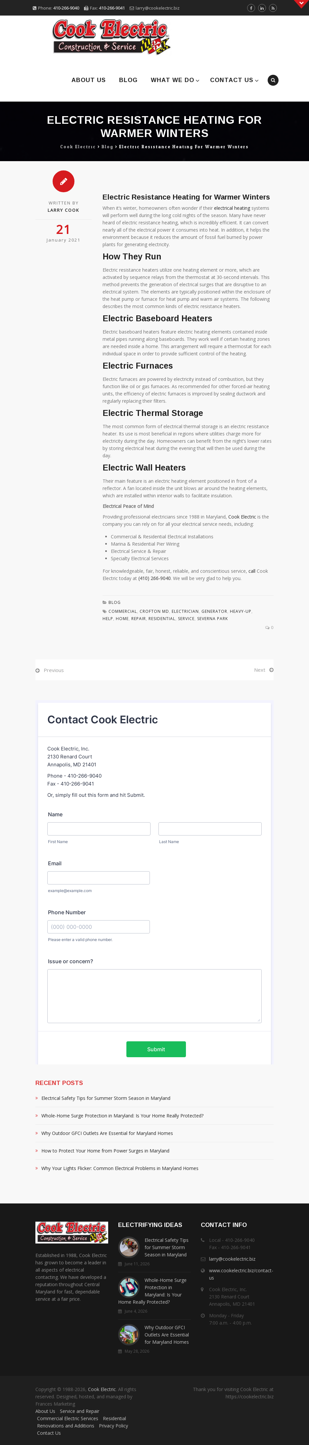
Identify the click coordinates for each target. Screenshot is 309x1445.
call (251, 571)
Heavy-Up (240, 611)
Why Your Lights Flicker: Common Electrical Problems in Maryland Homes (120, 1168)
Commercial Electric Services (67, 1418)
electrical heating (232, 208)
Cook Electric (242, 517)
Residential (114, 1418)
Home (122, 618)
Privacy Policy (113, 1425)
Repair (138, 618)
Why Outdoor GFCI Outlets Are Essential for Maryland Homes (107, 1133)
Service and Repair (79, 1411)
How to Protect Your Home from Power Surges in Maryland (105, 1151)
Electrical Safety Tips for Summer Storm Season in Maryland (105, 1098)
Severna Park (212, 618)
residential (162, 618)
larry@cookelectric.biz (158, 8)
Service (186, 618)
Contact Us (231, 80)
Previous (54, 670)
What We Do (172, 80)
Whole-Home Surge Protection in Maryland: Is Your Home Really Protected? (122, 1115)
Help (108, 618)
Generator (214, 611)
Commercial (123, 611)
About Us (88, 80)
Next (259, 669)
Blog (128, 80)
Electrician (185, 611)
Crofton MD (154, 611)
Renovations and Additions (65, 1425)
